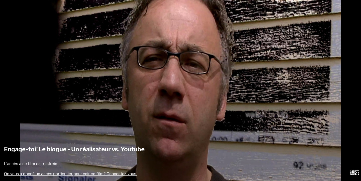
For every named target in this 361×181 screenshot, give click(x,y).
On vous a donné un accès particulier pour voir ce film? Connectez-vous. (70, 173)
